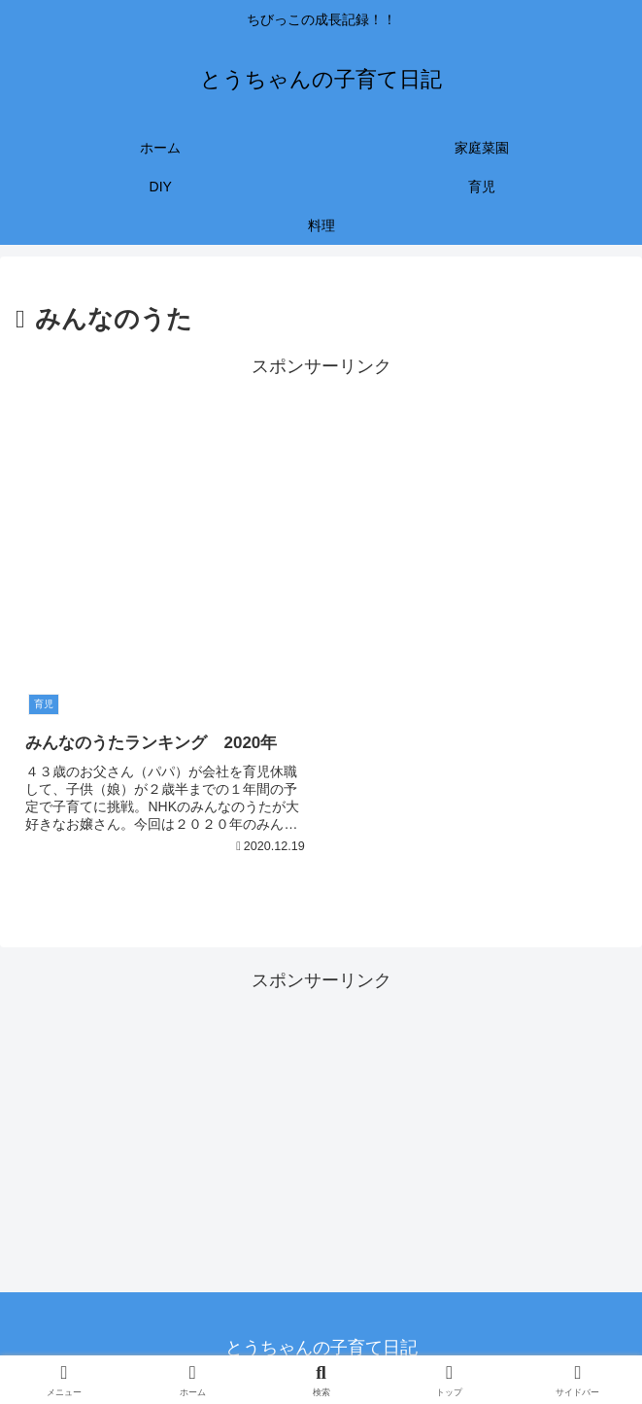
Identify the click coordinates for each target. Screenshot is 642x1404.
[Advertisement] (321, 519)
